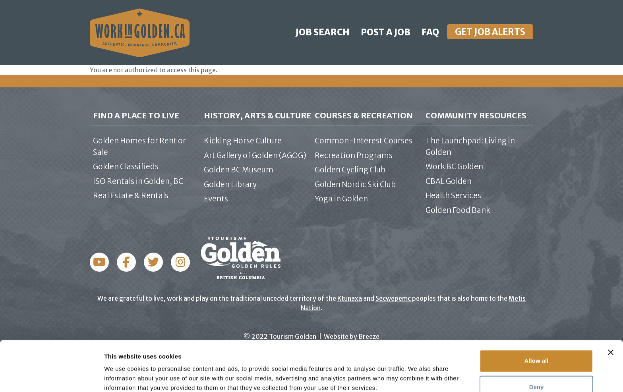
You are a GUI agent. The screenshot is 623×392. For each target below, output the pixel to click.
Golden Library (230, 184)
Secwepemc (393, 298)
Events (216, 198)
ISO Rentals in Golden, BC (138, 181)
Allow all (536, 327)
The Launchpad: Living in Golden (470, 146)
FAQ (430, 32)
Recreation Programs (354, 155)
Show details (122, 376)
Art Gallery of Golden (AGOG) (255, 155)
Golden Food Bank (458, 210)
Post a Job (385, 32)
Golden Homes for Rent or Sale (139, 146)
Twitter (153, 262)
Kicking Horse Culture (243, 140)
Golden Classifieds (126, 166)
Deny (536, 353)
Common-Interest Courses (363, 140)
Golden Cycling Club (350, 169)
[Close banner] (610, 319)
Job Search (323, 32)
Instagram (126, 262)
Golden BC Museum (238, 169)
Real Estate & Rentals (130, 195)
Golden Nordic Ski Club (355, 184)
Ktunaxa (349, 298)
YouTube (180, 262)
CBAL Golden (449, 181)
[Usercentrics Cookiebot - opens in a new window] (51, 376)
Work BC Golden (454, 166)
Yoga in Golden (341, 198)
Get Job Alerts (490, 31)
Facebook (99, 262)
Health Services (453, 195)
